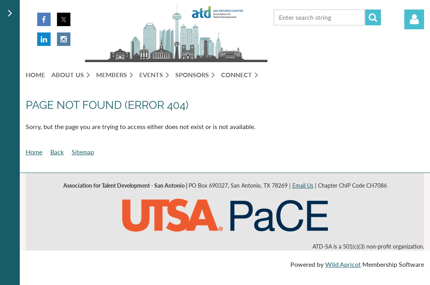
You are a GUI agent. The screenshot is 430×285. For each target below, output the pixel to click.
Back (57, 152)
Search (373, 17)
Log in (414, 19)
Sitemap (83, 152)
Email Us (302, 185)
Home (34, 152)
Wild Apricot (343, 264)
